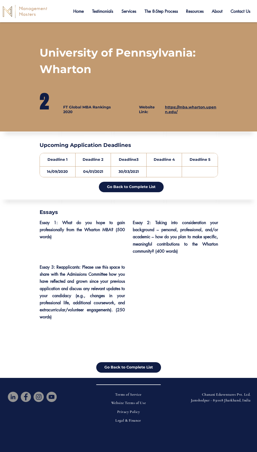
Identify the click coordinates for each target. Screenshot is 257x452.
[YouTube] (51, 397)
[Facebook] (26, 397)
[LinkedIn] (13, 397)
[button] (102, 11)
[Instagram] (39, 397)
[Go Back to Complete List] (131, 187)
